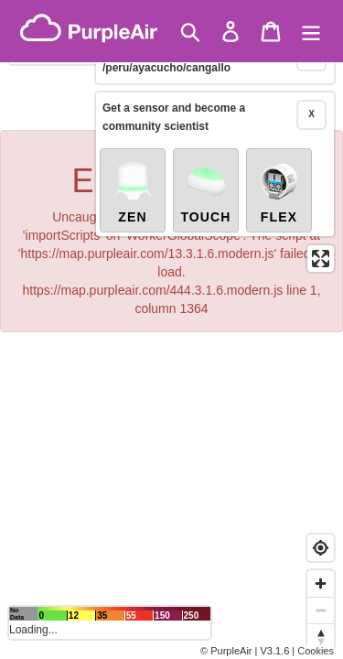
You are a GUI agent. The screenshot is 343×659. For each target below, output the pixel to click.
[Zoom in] (320, 583)
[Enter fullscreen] (320, 234)
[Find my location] (320, 548)
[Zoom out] (320, 610)
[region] (171, 329)
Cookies (315, 650)
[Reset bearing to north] (320, 636)
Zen (132, 167)
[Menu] (311, 31)
